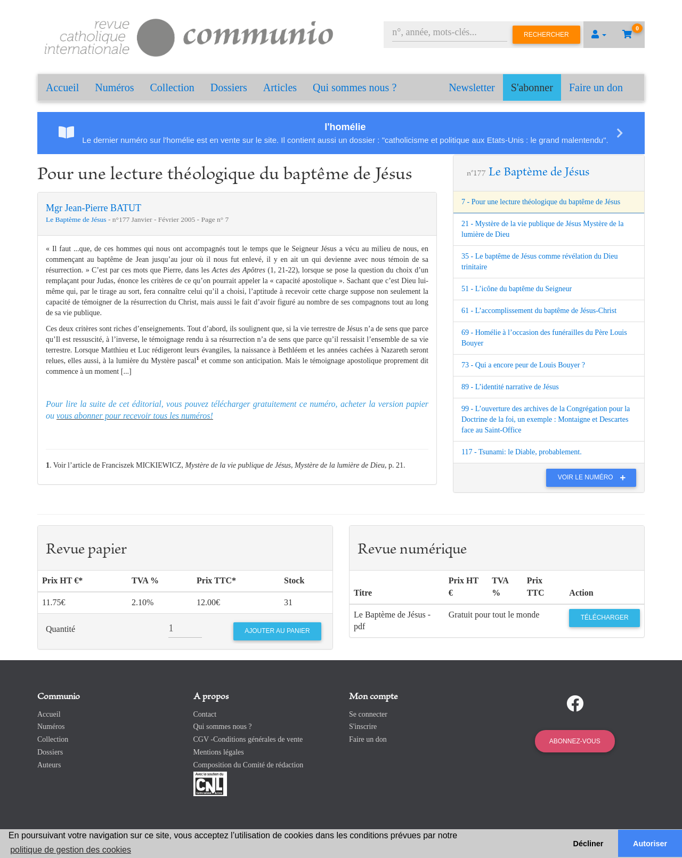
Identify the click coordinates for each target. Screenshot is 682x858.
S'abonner (532, 87)
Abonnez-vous (574, 741)
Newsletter (472, 87)
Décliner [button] (588, 843)
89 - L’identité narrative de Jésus (510, 387)
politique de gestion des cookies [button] (70, 849)
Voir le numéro (594, 477)
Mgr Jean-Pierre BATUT (93, 208)
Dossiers (228, 87)
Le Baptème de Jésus (77, 219)
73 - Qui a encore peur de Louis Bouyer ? (523, 365)
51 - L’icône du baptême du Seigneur (516, 289)
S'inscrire (363, 727)
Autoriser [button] (650, 843)
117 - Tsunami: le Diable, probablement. (521, 452)
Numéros (114, 87)
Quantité (60, 629)
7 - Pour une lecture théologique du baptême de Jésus (540, 202)
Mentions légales (218, 752)
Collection (172, 87)
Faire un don (596, 87)
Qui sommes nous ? (354, 87)
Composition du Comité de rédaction (248, 765)
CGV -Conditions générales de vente (248, 739)
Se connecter (368, 714)
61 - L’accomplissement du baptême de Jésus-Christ (538, 311)
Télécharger (605, 617)
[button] (598, 34)
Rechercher (546, 34)
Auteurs (49, 765)
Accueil (62, 87)
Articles (280, 87)
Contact (205, 714)
